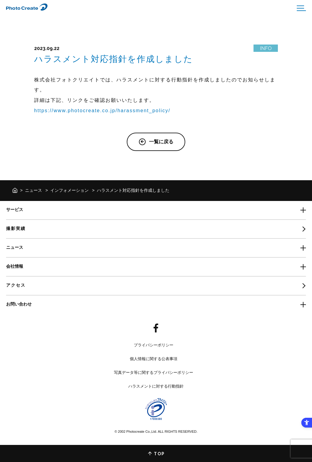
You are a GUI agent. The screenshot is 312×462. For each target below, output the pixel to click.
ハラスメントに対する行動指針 (156, 386)
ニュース (33, 190)
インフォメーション (69, 190)
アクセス (16, 285)
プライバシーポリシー (153, 345)
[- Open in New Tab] (156, 328)
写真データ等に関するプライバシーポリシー (153, 372)
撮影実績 (16, 228)
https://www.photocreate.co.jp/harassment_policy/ (102, 110)
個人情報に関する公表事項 (153, 358)
